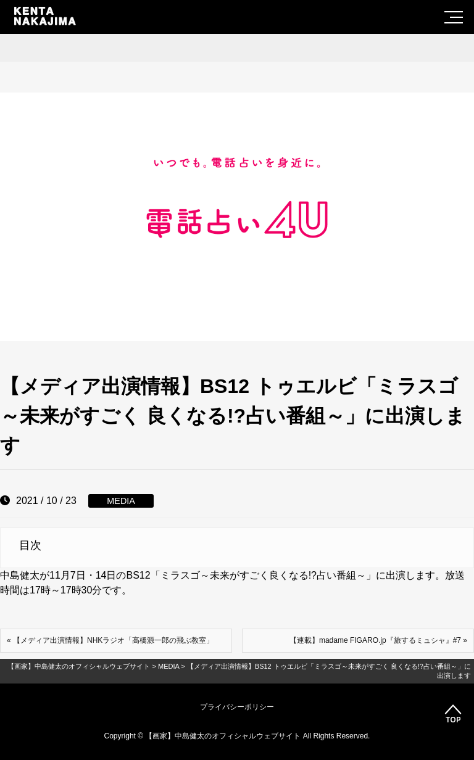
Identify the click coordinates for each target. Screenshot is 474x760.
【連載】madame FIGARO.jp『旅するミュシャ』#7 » (378, 640)
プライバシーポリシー (237, 707)
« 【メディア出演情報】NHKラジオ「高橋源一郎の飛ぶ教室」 (110, 640)
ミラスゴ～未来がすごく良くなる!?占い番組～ (263, 575)
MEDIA (121, 501)
